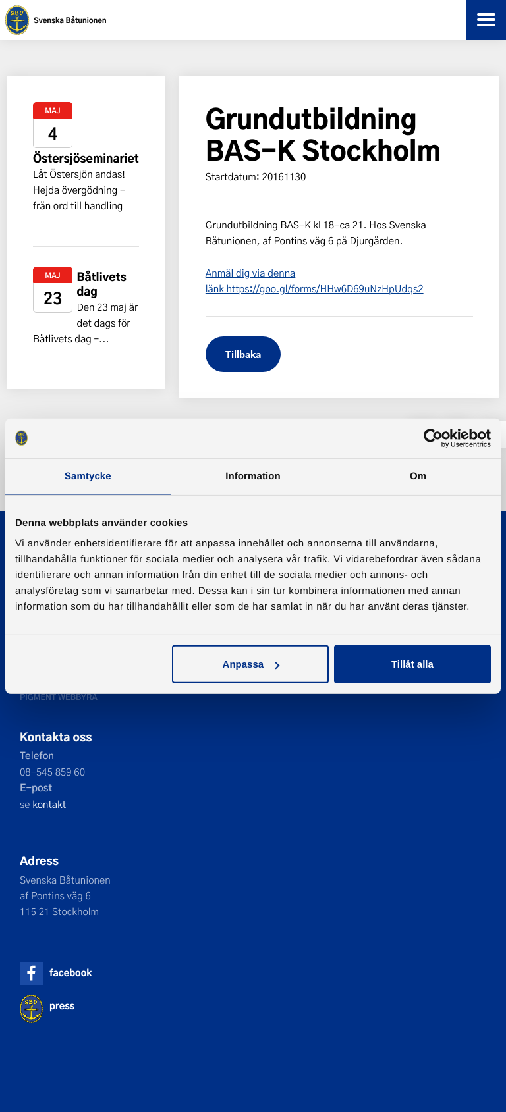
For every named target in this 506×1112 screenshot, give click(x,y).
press (61, 1005)
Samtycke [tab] (88, 475)
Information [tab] (253, 475)
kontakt (49, 804)
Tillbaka (243, 354)
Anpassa (251, 664)
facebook (70, 972)
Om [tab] (418, 475)
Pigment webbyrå (59, 696)
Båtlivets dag (101, 284)
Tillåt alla (412, 664)
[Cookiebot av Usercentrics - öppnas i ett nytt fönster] (433, 438)
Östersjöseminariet (86, 158)
